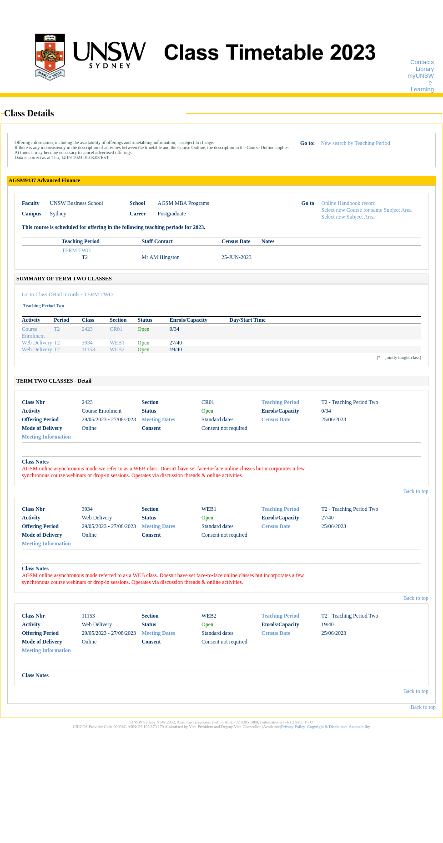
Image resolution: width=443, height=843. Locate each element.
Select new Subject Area (348, 217)
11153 (88, 349)
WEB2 (117, 349)
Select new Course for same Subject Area (367, 210)
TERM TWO (76, 250)
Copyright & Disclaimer (327, 726)
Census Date (276, 419)
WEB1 (117, 342)
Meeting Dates (158, 419)
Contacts (422, 62)
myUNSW (421, 75)
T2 (57, 329)
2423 (87, 329)
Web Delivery (37, 342)
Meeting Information (46, 437)
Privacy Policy (293, 726)
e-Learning (422, 86)
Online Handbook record (349, 203)
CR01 (116, 329)
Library (425, 68)
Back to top (415, 491)
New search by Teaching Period (355, 143)
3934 (87, 342)
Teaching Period (280, 402)
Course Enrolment (33, 332)
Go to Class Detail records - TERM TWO (67, 294)
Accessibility (359, 726)
